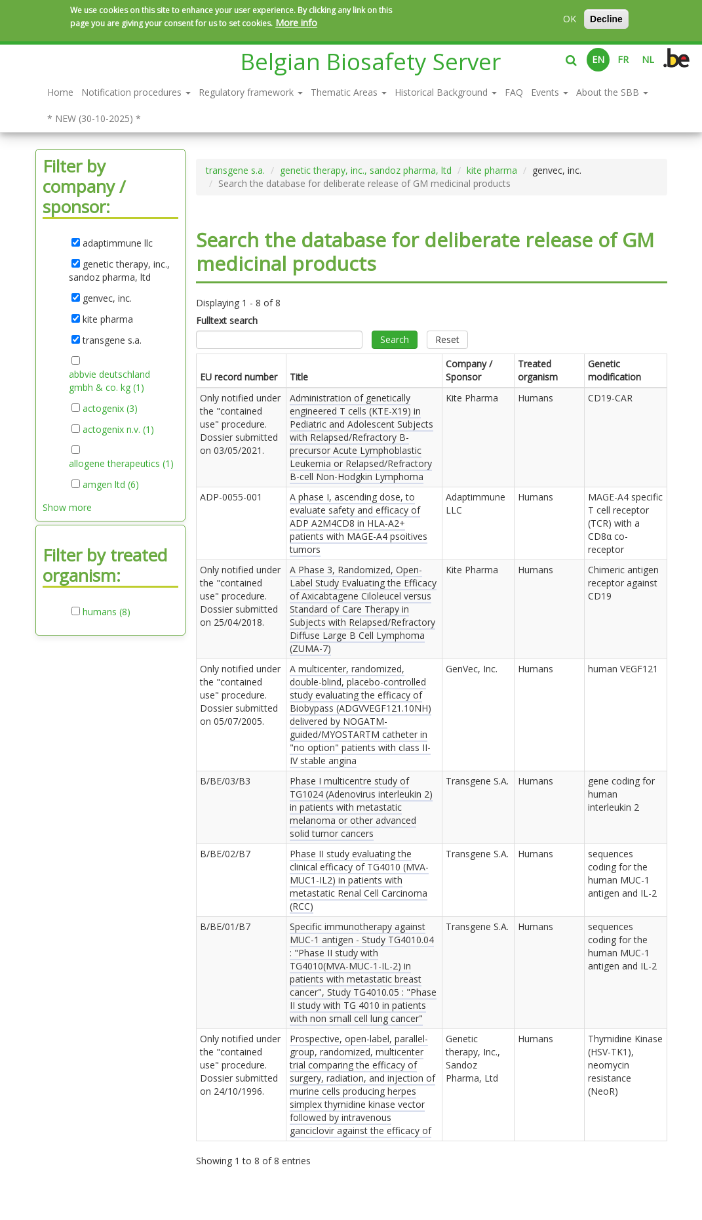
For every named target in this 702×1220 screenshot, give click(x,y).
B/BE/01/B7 (225, 926)
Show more (67, 507)
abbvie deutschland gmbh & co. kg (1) (111, 381)
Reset (447, 339)
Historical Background (446, 92)
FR (623, 59)
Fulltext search (227, 320)
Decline (606, 19)
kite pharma (492, 170)
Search (394, 339)
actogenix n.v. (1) (118, 429)
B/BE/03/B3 (225, 781)
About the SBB (612, 92)
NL (648, 59)
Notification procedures (136, 92)
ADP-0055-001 (231, 497)
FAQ (514, 92)
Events (549, 92)
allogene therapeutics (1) (121, 463)
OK (569, 18)
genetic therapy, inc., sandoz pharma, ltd (366, 170)
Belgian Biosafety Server (371, 61)
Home (60, 92)
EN (598, 59)
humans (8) (106, 612)
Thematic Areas (349, 92)
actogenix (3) (110, 408)
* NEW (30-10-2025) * (94, 118)
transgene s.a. (235, 170)
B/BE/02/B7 (225, 853)
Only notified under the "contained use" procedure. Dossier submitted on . (240, 424)
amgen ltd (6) (111, 484)
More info (296, 22)
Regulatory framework (251, 92)
